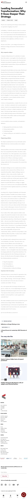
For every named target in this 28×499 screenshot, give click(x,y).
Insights (16, 20)
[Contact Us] (23, 494)
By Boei (24, 498)
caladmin (3, 20)
